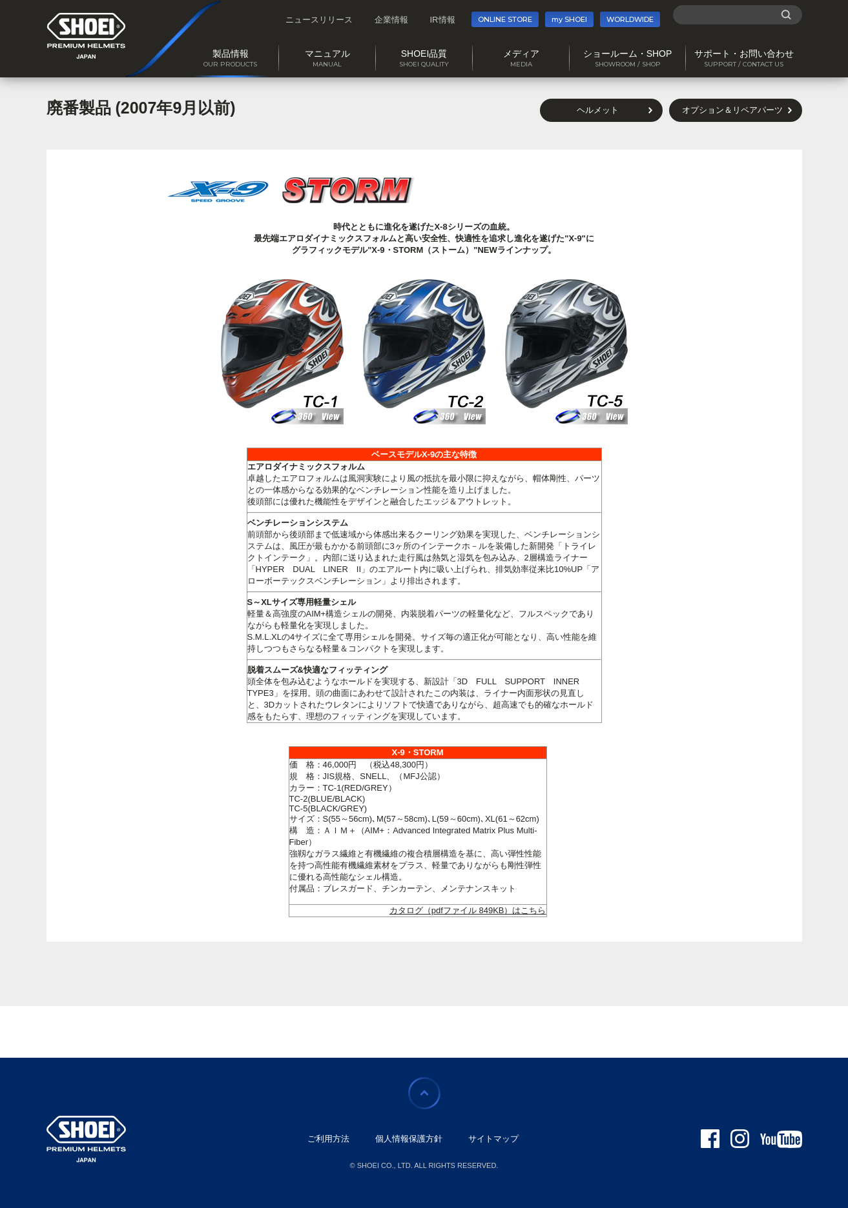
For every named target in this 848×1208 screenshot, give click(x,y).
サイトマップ (493, 1139)
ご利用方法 (328, 1139)
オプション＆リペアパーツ (732, 110)
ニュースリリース (319, 20)
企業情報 (391, 20)
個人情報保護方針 (408, 1139)
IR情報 (442, 20)
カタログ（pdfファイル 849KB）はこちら (467, 910)
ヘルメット (598, 110)
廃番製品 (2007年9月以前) (141, 108)
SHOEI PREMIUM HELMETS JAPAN (86, 36)
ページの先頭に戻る (424, 1093)
